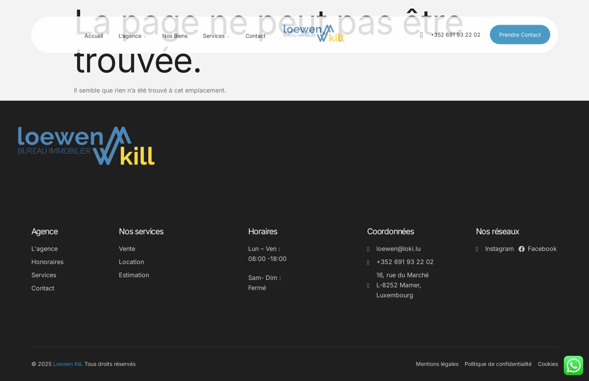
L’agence (132, 30)
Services (216, 30)
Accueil (93, 29)
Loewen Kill (67, 363)
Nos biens (174, 29)
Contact (256, 29)
